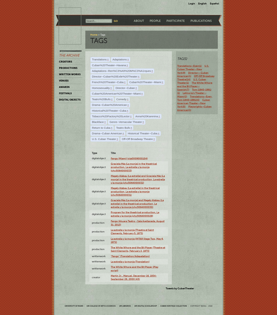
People (155, 21)
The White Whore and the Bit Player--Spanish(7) (194, 86)
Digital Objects (70, 99)
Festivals (65, 93)
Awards (64, 87)
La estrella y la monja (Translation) (130, 261)
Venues (64, 80)
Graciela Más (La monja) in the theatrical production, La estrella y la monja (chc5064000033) (134, 167)
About (139, 21)
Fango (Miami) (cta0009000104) (129, 158)
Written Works (70, 74)
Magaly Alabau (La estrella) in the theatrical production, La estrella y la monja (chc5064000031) (135, 191)
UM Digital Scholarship (145, 306)
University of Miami (74, 306)
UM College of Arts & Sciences (101, 306)
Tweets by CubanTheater (180, 288)
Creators (65, 61)
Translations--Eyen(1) (189, 65)
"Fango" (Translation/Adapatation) (130, 256)
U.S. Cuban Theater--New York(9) (193, 69)
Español (214, 3)
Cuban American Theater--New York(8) (193, 103)
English (202, 3)
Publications (201, 21)
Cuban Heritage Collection (173, 306)
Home (94, 34)
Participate (175, 21)
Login (191, 3)
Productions (68, 68)
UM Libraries (125, 306)
